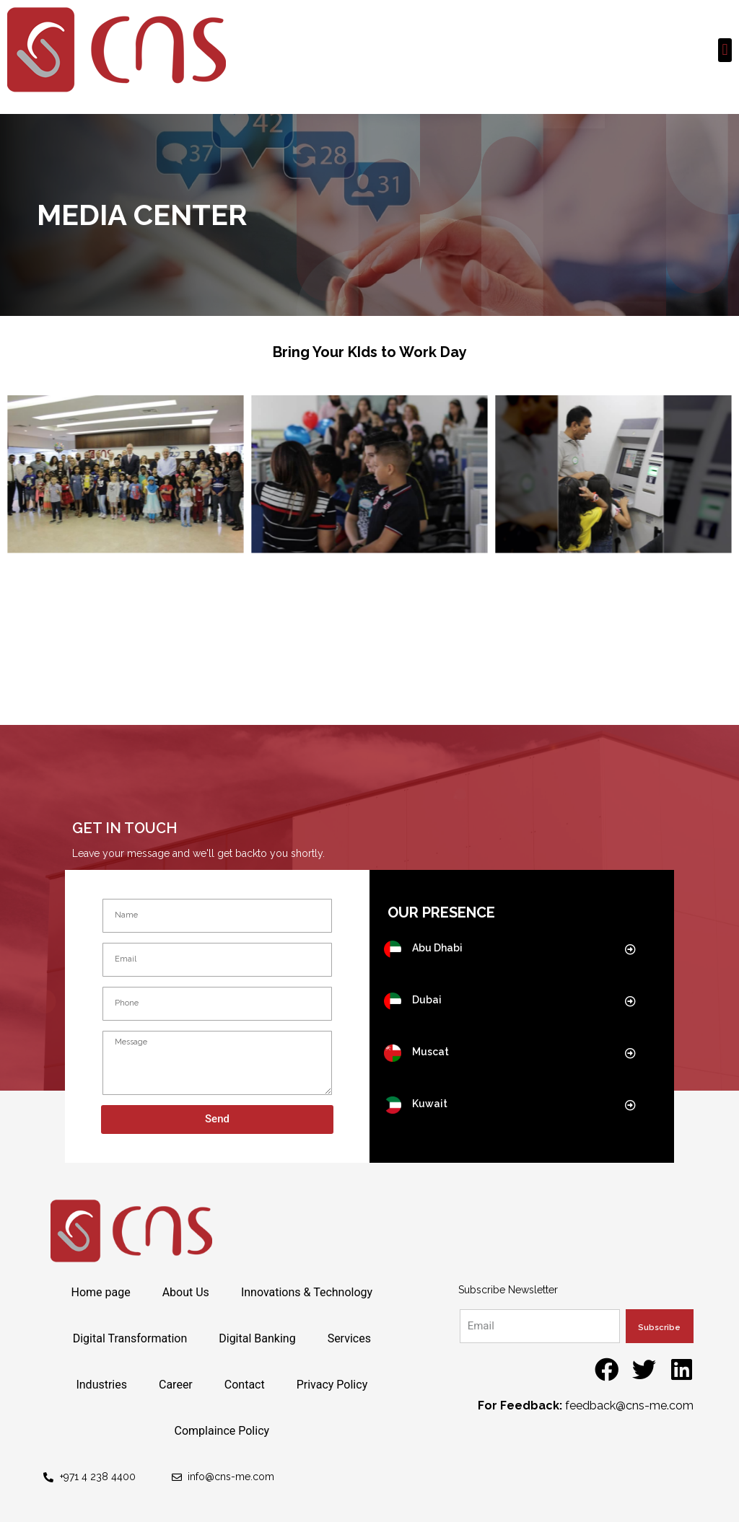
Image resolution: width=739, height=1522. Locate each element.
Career (176, 1384)
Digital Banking (257, 1338)
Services (349, 1338)
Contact (244, 1384)
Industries (101, 1384)
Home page (100, 1292)
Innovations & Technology (306, 1292)
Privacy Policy (332, 1384)
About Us (185, 1292)
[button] (725, 50)
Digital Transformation (130, 1338)
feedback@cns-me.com (629, 1405)
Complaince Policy (222, 1431)
